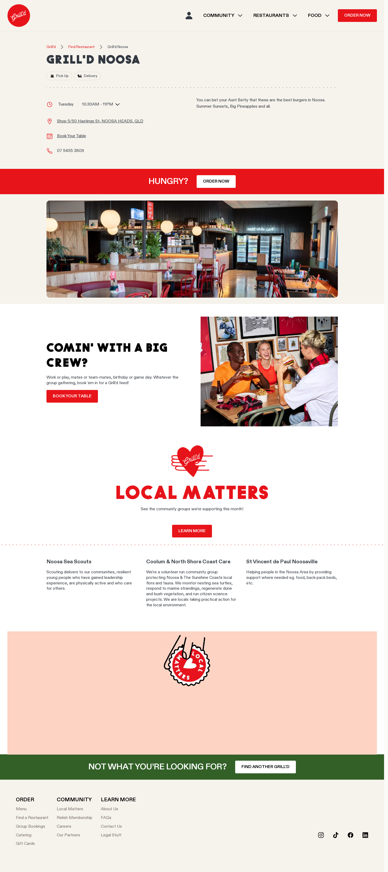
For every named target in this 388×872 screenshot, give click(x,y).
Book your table (72, 396)
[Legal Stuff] (118, 835)
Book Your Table (71, 136)
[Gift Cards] (32, 844)
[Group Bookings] (32, 827)
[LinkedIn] (365, 835)
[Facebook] (350, 835)
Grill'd (51, 47)
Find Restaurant (81, 47)
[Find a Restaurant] (32, 818)
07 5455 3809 (70, 151)
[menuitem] (18, 15)
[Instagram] (321, 835)
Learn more (192, 531)
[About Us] (118, 809)
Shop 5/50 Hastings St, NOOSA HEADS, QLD (100, 121)
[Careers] (74, 827)
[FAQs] (118, 818)
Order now (216, 181)
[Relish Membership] (74, 818)
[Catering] (32, 835)
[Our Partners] (74, 835)
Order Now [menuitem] (357, 15)
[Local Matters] (74, 809)
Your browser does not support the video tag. (192, 693)
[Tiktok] (336, 835)
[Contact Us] (118, 827)
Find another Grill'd (266, 767)
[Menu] (32, 809)
